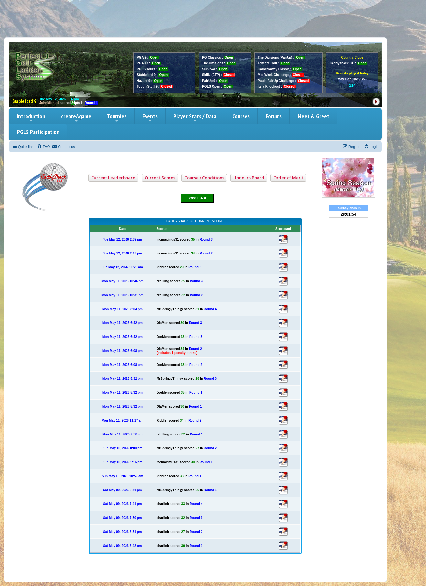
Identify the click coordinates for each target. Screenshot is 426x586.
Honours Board (248, 178)
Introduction (31, 117)
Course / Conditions (204, 178)
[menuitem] (43, 147)
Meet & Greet (313, 116)
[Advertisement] (213, 18)
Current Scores (160, 178)
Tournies (116, 117)
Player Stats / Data (194, 117)
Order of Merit (288, 178)
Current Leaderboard (113, 178)
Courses (241, 116)
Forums (274, 116)
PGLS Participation (38, 132)
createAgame (76, 117)
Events (150, 117)
